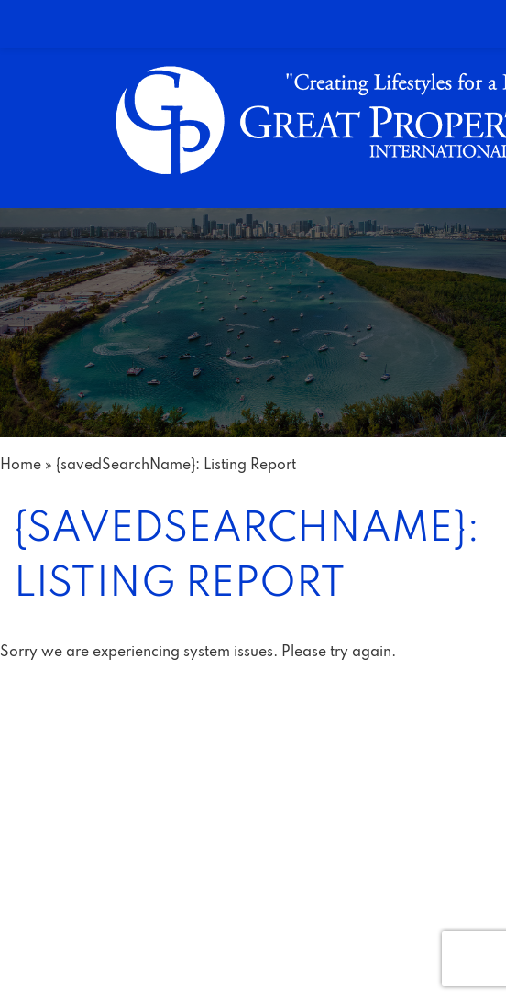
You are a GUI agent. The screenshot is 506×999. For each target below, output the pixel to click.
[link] (252, 24)
